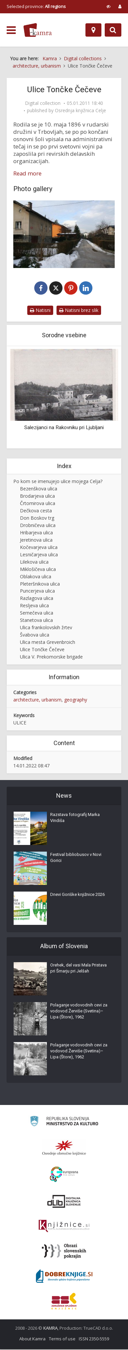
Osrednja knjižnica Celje (80, 111)
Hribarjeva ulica (36, 533)
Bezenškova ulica (38, 489)
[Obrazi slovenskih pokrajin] (64, 1251)
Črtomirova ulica (37, 504)
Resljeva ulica (34, 606)
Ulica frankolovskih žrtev (46, 628)
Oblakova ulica (35, 577)
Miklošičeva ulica (38, 570)
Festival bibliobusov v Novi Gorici (75, 858)
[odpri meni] (11, 30)
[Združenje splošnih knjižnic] (64, 1301)
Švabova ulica (34, 636)
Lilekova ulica (34, 562)
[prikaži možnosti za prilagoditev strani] (108, 6)
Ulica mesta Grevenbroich (47, 643)
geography (75, 700)
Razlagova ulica (36, 599)
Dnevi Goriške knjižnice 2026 (77, 895)
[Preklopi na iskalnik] (113, 30)
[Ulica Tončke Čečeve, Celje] (64, 234)
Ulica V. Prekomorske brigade (51, 658)
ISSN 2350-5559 (94, 1339)
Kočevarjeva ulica (39, 548)
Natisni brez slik (78, 311)
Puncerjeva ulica (37, 592)
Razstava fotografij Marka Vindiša (75, 818)
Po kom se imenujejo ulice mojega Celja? (57, 482)
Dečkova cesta (36, 511)
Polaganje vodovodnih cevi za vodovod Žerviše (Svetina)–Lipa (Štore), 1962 (78, 1011)
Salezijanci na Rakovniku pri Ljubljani (64, 428)
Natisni (40, 311)
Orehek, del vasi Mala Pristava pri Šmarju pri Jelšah (78, 968)
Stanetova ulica (36, 621)
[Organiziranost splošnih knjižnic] (64, 1148)
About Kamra (32, 1339)
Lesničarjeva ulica (39, 555)
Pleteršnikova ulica (40, 584)
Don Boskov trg (37, 518)
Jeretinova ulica (36, 540)
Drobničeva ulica (38, 526)
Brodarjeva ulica (37, 496)
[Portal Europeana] (64, 1175)
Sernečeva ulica (36, 614)
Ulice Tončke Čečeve (42, 650)
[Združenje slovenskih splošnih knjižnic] (64, 1226)
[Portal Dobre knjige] (64, 1276)
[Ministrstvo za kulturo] (64, 1123)
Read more (27, 173)
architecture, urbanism (37, 700)
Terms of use (62, 1339)
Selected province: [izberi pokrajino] (36, 6)
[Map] (93, 30)
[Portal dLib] (64, 1202)
